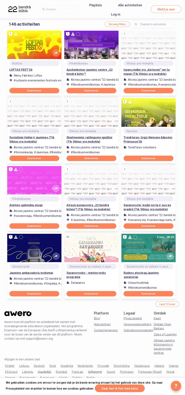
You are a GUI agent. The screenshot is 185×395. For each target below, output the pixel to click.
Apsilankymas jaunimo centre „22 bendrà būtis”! (89, 72)
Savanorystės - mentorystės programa (86, 275)
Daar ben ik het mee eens (120, 388)
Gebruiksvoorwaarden (138, 330)
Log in (115, 14)
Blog (97, 318)
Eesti (53, 366)
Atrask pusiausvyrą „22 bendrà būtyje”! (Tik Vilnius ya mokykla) (88, 207)
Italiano (159, 366)
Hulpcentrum (102, 324)
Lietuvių (24, 366)
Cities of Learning (165, 334)
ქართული (95, 372)
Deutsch (39, 366)
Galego (173, 366)
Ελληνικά (11, 372)
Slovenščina (122, 366)
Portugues (127, 372)
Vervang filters (117, 24)
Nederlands (85, 366)
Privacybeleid (133, 318)
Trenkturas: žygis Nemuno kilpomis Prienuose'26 (148, 139)
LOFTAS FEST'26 (20, 69)
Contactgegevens (106, 330)
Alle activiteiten (130, 5)
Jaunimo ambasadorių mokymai (31, 273)
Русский (103, 366)
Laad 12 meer (167, 304)
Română (61, 372)
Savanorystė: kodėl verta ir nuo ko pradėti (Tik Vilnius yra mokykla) (147, 207)
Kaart (157, 318)
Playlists (95, 5)
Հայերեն (44, 372)
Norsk (171, 372)
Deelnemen (34, 90)
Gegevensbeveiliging (137, 324)
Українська (142, 366)
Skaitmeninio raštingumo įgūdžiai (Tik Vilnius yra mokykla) (89, 139)
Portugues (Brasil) (150, 372)
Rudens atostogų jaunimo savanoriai (141, 275)
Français (77, 372)
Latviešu (27, 372)
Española (67, 366)
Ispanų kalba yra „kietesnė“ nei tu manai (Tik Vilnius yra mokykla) (147, 72)
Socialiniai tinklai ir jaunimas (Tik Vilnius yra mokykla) (31, 139)
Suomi (111, 372)
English (9, 366)
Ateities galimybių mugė (26, 205)
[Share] (56, 53)
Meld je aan (166, 9)
